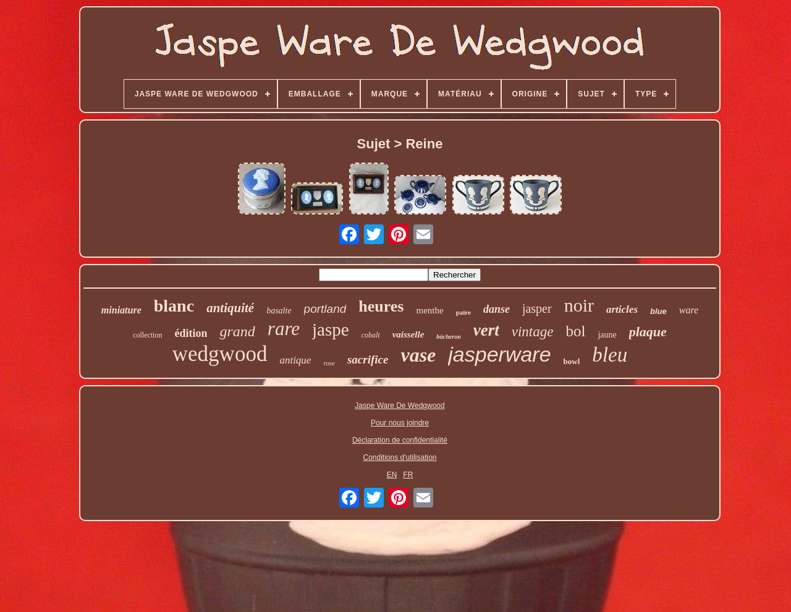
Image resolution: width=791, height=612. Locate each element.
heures (381, 306)
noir (579, 305)
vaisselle (408, 334)
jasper (537, 308)
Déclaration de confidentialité (399, 440)
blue (658, 311)
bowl (572, 361)
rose (329, 363)
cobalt (371, 335)
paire (463, 312)
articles (622, 309)
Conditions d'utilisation (399, 457)
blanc (174, 305)
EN (392, 474)
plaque (648, 331)
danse (496, 309)
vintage (533, 331)
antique (295, 360)
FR (408, 474)
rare (284, 328)
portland (325, 308)
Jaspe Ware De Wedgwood (399, 405)
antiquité (230, 307)
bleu (609, 355)
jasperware (499, 354)
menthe (429, 310)
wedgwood (220, 354)
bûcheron (448, 336)
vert (486, 330)
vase (418, 355)
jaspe (330, 329)
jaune (607, 334)
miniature (121, 310)
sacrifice (367, 359)
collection (147, 335)
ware (688, 310)
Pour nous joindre (400, 423)
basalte (278, 310)
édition (190, 333)
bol (575, 331)
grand (237, 331)
